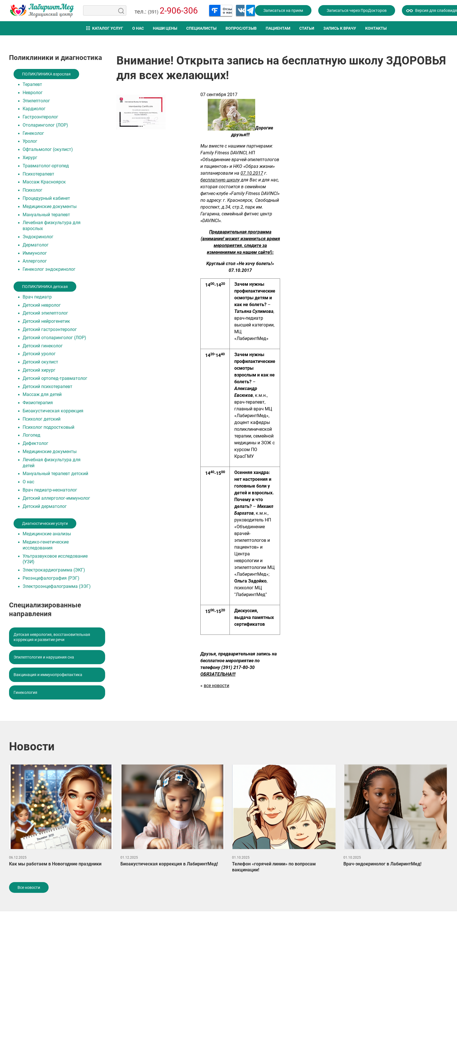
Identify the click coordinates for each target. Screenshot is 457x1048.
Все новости (29, 887)
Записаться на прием (283, 10)
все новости (216, 685)
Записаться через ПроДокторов (357, 10)
